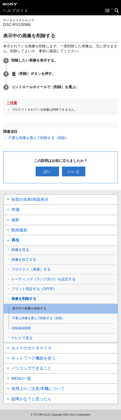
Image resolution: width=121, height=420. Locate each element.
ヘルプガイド (15, 10)
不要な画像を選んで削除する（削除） (38, 138)
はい (47, 171)
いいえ (74, 171)
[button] (117, 11)
